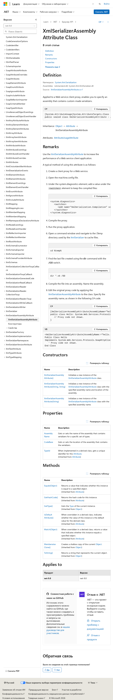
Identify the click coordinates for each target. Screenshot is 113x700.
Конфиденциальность (12, 693)
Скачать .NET (101, 11)
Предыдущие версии (38, 689)
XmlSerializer (77, 237)
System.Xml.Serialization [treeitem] (17, 37)
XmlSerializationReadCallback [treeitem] (19, 282)
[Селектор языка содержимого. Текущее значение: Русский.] (9, 682)
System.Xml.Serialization (66, 82)
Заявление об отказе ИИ (13, 689)
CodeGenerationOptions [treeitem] (17, 41)
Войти (106, 3)
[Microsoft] (5, 4)
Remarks (49, 54)
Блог (54, 689)
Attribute (70, 125)
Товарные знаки (35, 698)
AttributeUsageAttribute (66, 137)
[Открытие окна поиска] (100, 4)
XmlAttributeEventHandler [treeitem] (17, 153)
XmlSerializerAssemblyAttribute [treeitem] (22, 319)
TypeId (47, 450)
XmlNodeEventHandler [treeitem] (16, 228)
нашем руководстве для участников (58, 630)
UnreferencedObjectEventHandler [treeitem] (21, 116)
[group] (77, 115)
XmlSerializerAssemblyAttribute (67, 154)
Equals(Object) (50, 485)
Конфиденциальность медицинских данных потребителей (55, 693)
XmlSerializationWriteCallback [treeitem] (19, 302)
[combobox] (20, 25)
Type (72, 506)
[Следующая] (93, 4)
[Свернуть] (36, 19)
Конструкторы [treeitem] (15, 323)
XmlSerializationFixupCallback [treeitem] (19, 274)
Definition (49, 50)
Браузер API (67, 21)
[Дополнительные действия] (108, 22)
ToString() (48, 552)
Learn (45, 21)
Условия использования (13, 698)
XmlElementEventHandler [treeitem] (17, 187)
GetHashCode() (51, 497)
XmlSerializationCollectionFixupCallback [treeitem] (22, 268)
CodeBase (48, 442)
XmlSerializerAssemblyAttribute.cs (66, 89)
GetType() (48, 506)
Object (58, 125)
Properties (49, 62)
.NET (55, 21)
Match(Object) (50, 529)
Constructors (51, 58)
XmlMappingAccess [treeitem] (15, 208)
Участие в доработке (71, 689)
